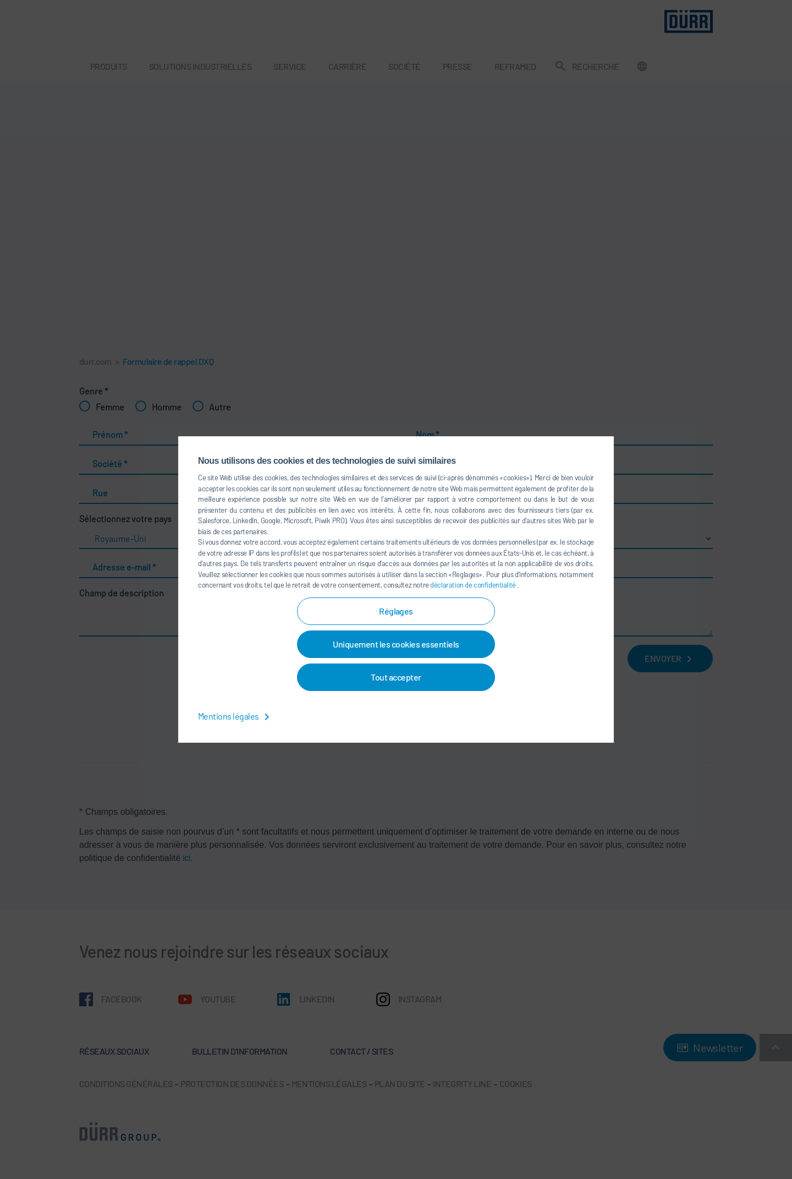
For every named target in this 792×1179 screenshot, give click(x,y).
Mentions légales (235, 716)
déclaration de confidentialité (473, 584)
